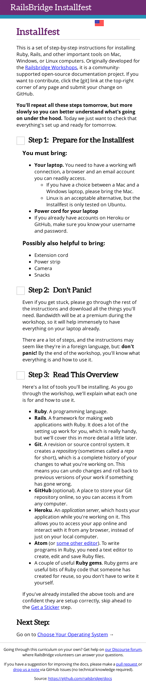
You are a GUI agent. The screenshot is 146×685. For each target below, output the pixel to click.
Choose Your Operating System (72, 634)
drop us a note (26, 669)
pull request (127, 664)
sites (119, 22)
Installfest (51, 7)
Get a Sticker (45, 607)
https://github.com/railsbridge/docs (80, 678)
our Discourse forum (123, 649)
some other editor (77, 543)
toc (138, 22)
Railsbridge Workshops (51, 67)
